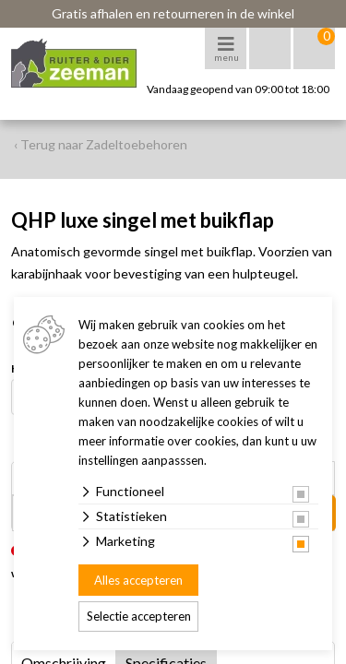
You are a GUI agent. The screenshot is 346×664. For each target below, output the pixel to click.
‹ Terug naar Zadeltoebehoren (100, 144)
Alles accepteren (138, 580)
